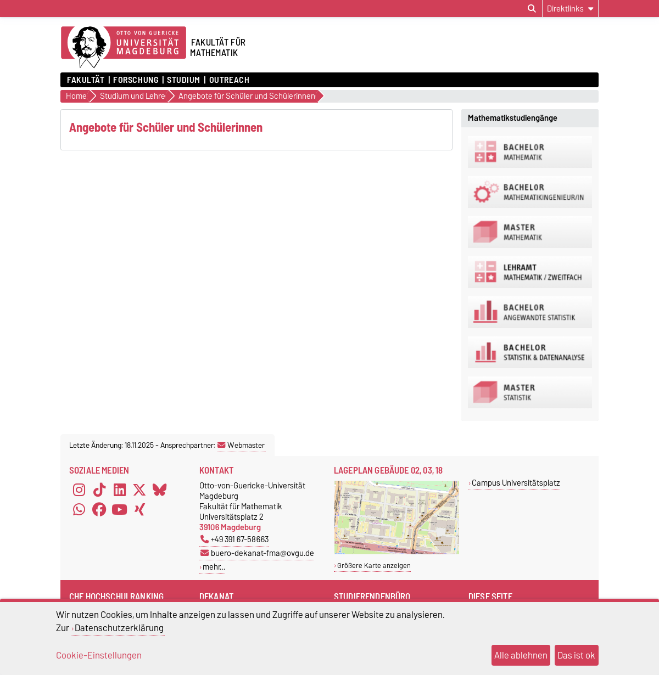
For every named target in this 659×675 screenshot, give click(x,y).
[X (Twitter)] (139, 490)
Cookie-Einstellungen (99, 655)
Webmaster (241, 445)
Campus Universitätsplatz (516, 483)
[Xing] (139, 510)
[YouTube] (120, 510)
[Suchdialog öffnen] (531, 8)
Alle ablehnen (521, 655)
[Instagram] (79, 490)
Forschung (135, 80)
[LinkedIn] (120, 490)
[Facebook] (99, 510)
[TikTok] (99, 490)
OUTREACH (229, 80)
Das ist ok (576, 655)
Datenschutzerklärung (119, 627)
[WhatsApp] (79, 510)
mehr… (214, 566)
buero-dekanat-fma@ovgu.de (257, 553)
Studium (183, 80)
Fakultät (85, 80)
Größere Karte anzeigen (374, 565)
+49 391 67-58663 (234, 539)
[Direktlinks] (570, 8)
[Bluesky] (160, 490)
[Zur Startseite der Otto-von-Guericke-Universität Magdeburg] (123, 48)
